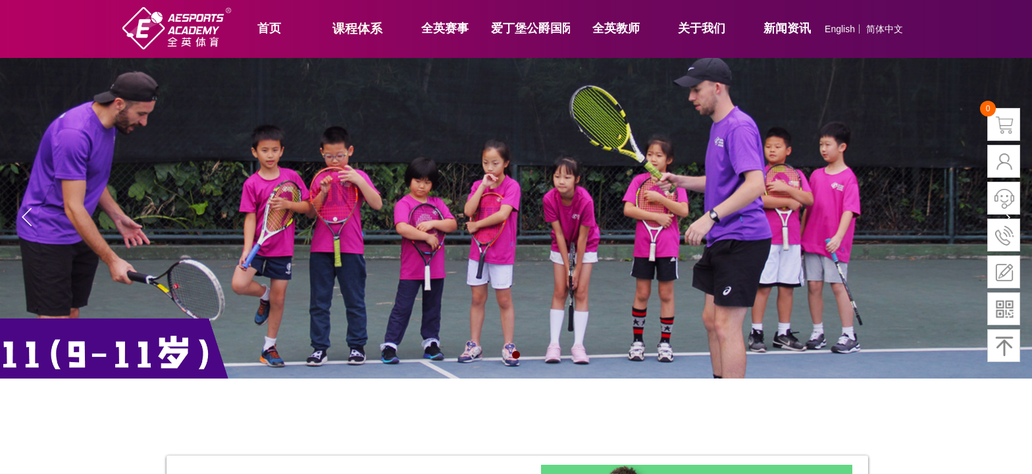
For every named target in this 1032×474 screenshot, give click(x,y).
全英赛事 (445, 28)
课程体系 (357, 29)
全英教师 (616, 28)
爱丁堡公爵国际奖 (530, 28)
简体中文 (884, 29)
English (840, 29)
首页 (269, 28)
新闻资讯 (787, 28)
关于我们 (701, 28)
